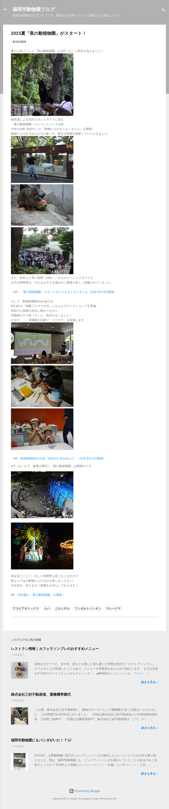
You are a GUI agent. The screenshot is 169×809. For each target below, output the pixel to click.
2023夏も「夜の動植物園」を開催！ (41, 595)
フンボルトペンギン (88, 608)
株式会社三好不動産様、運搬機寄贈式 (41, 694)
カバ (47, 608)
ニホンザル (62, 608)
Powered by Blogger (84, 791)
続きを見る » (149, 682)
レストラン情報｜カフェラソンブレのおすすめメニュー (55, 649)
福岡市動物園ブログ (33, 9)
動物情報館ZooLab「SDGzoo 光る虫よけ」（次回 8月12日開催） (63, 458)
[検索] (163, 11)
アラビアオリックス (26, 608)
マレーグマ (113, 608)
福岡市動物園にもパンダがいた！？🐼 (41, 740)
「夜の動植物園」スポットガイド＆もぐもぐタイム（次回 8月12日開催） (68, 292)
